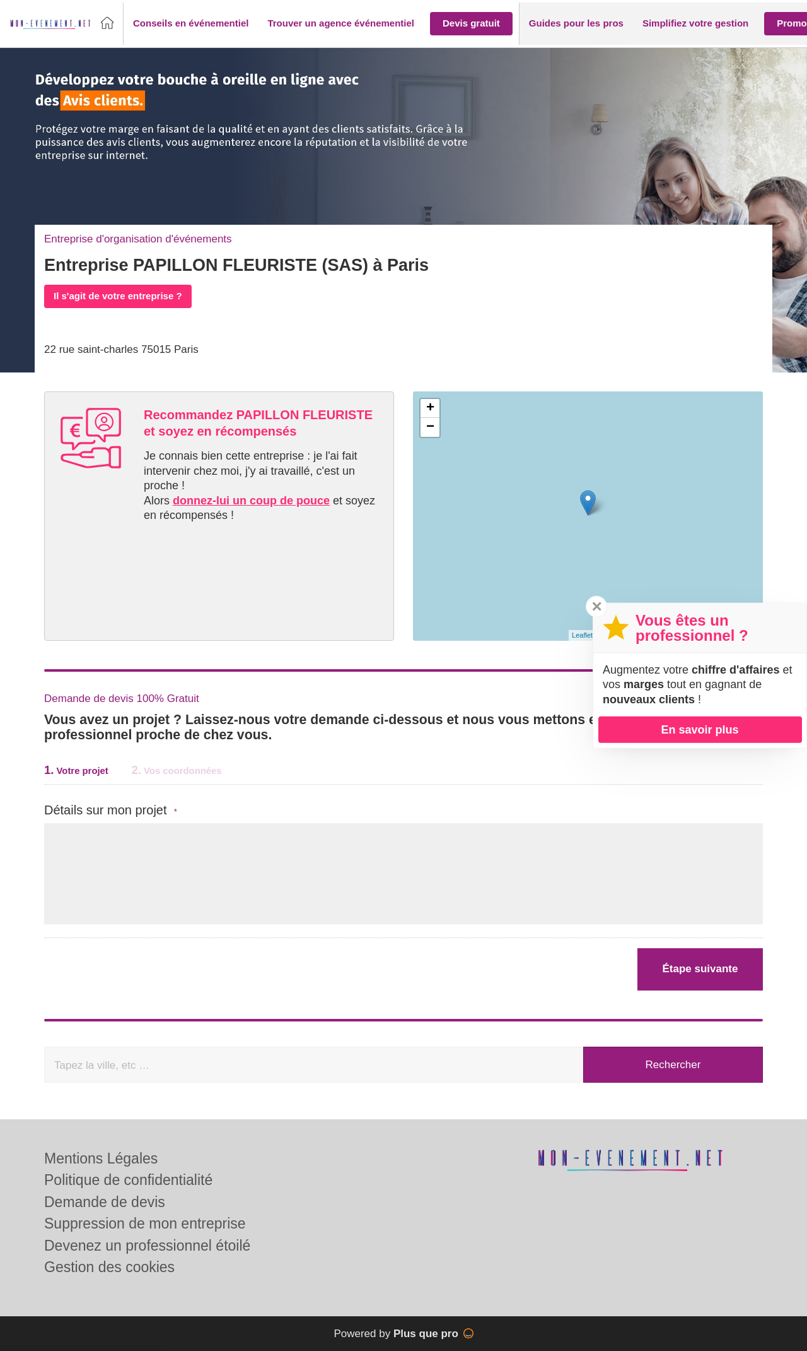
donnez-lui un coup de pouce (251, 500)
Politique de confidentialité (128, 1180)
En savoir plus (699, 729)
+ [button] (430, 408)
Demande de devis (104, 1202)
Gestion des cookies (109, 1267)
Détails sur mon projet (110, 810)
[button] (191, 23)
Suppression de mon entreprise (145, 1223)
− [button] (430, 427)
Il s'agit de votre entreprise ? (118, 295)
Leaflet (582, 635)
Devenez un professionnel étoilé (147, 1245)
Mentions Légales (101, 1158)
